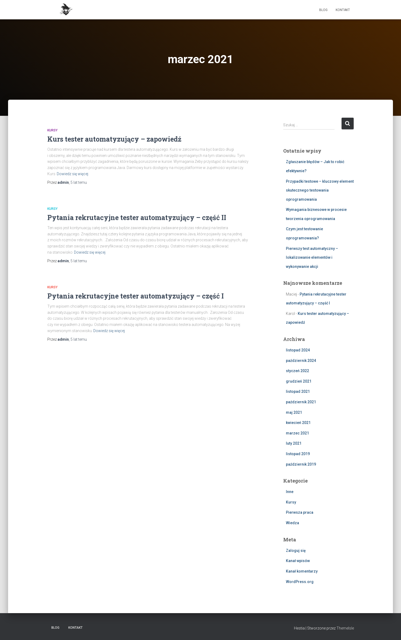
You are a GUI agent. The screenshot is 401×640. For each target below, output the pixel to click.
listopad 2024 (298, 350)
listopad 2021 (298, 391)
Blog (323, 10)
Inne (289, 492)
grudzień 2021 (298, 381)
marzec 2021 (297, 433)
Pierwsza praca (299, 512)
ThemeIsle (345, 628)
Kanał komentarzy (302, 571)
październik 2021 (301, 402)
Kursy (52, 130)
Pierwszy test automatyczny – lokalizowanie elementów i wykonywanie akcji (312, 257)
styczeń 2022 (297, 371)
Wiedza (292, 523)
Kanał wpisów (298, 561)
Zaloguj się (296, 550)
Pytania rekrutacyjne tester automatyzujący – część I (135, 296)
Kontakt (343, 10)
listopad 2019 (298, 454)
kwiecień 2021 (298, 422)
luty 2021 (293, 443)
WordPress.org (300, 582)
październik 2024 (301, 360)
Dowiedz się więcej (72, 174)
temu (78, 182)
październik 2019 (301, 464)
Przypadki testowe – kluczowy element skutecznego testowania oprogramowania (320, 190)
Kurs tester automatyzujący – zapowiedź (114, 139)
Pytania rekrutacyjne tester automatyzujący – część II (136, 217)
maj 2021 (294, 412)
